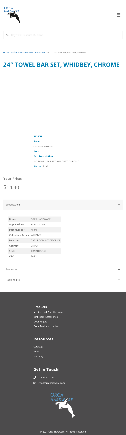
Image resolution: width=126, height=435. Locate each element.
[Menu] (119, 15)
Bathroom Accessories (22, 52)
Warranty (38, 356)
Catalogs (38, 346)
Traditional (40, 52)
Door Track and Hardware (47, 326)
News (36, 351)
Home (6, 52)
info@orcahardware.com (52, 382)
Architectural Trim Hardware (48, 312)
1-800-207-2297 (47, 377)
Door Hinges (40, 321)
